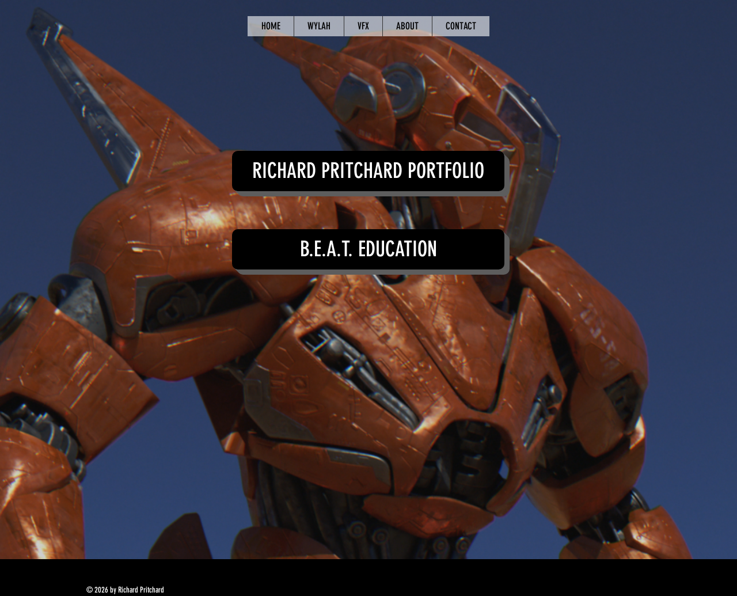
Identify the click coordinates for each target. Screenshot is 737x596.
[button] (368, 171)
